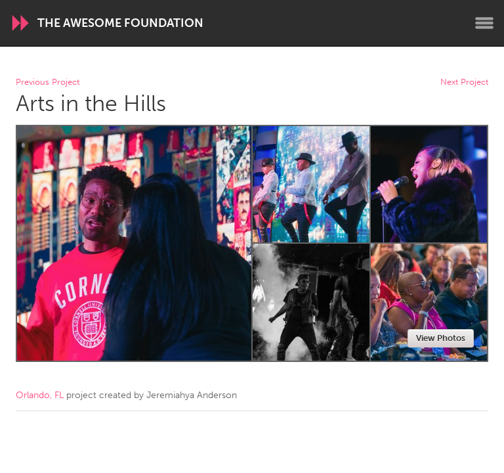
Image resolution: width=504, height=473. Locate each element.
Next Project (464, 82)
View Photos (440, 338)
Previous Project (47, 82)
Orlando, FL (40, 395)
